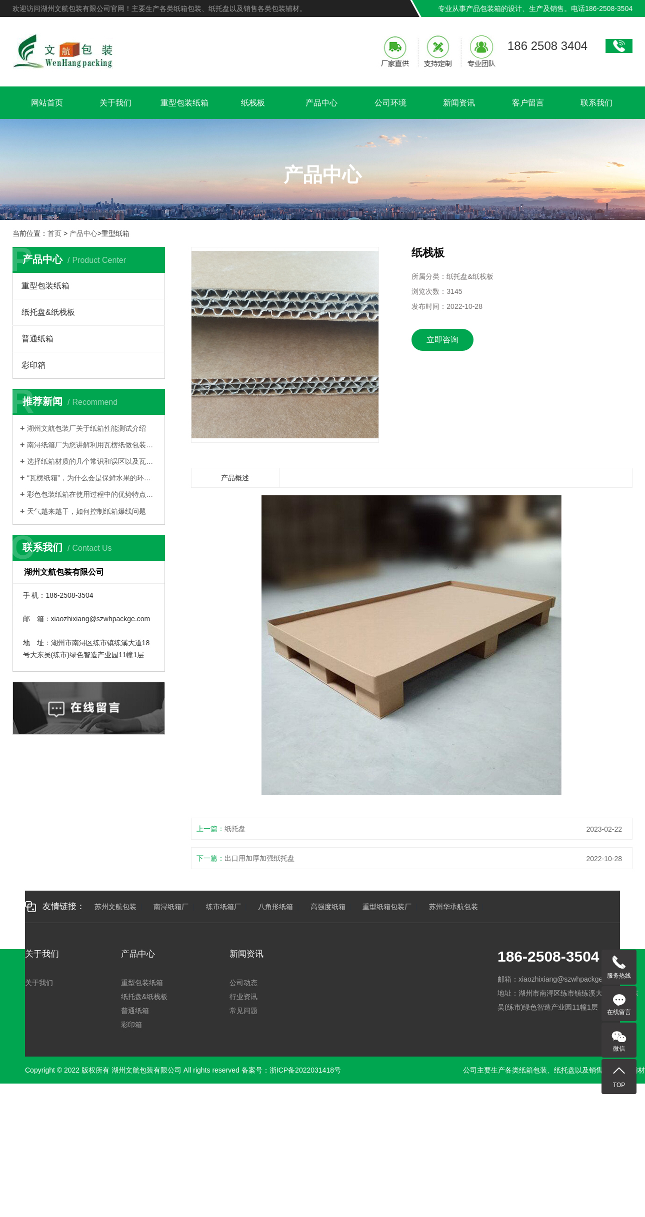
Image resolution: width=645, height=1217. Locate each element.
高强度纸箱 (328, 907)
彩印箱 (34, 365)
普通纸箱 (38, 338)
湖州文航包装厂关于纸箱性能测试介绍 (86, 428)
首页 (55, 233)
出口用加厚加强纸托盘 (259, 858)
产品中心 (322, 103)
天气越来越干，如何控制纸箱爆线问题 (86, 511)
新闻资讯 (459, 103)
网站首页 (47, 103)
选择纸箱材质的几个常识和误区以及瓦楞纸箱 (92, 461)
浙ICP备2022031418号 (305, 1070)
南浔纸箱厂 (171, 907)
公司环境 (390, 103)
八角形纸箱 (275, 907)
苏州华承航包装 (453, 907)
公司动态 (244, 983)
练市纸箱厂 (223, 907)
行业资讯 (244, 997)
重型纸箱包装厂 (387, 907)
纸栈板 (253, 103)
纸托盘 (235, 829)
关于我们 (116, 103)
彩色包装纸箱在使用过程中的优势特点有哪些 (92, 494)
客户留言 (528, 103)
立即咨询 (442, 339)
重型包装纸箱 (184, 103)
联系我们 (596, 103)
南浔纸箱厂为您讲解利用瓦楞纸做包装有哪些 (92, 445)
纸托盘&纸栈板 (48, 312)
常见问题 (244, 1011)
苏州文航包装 (115, 907)
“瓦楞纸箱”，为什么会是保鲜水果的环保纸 (92, 478)
